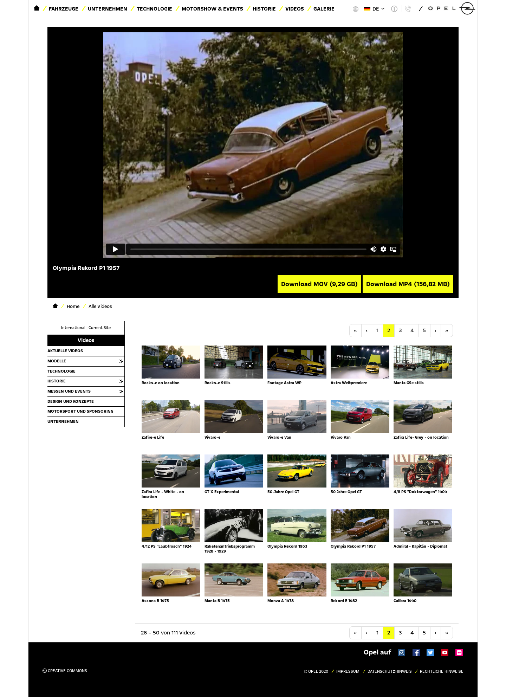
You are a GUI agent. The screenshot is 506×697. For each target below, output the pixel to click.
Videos (294, 8)
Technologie (154, 8)
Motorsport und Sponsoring (80, 411)
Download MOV (319, 284)
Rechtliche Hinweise (441, 671)
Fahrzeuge (63, 8)
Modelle (56, 361)
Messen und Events (69, 391)
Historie (264, 8)
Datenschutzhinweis (390, 671)
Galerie (324, 8)
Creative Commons (65, 670)
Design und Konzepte (70, 401)
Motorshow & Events (212, 8)
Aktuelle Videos (65, 351)
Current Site (100, 327)
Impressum (347, 671)
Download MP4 (408, 284)
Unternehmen (107, 8)
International (73, 327)
